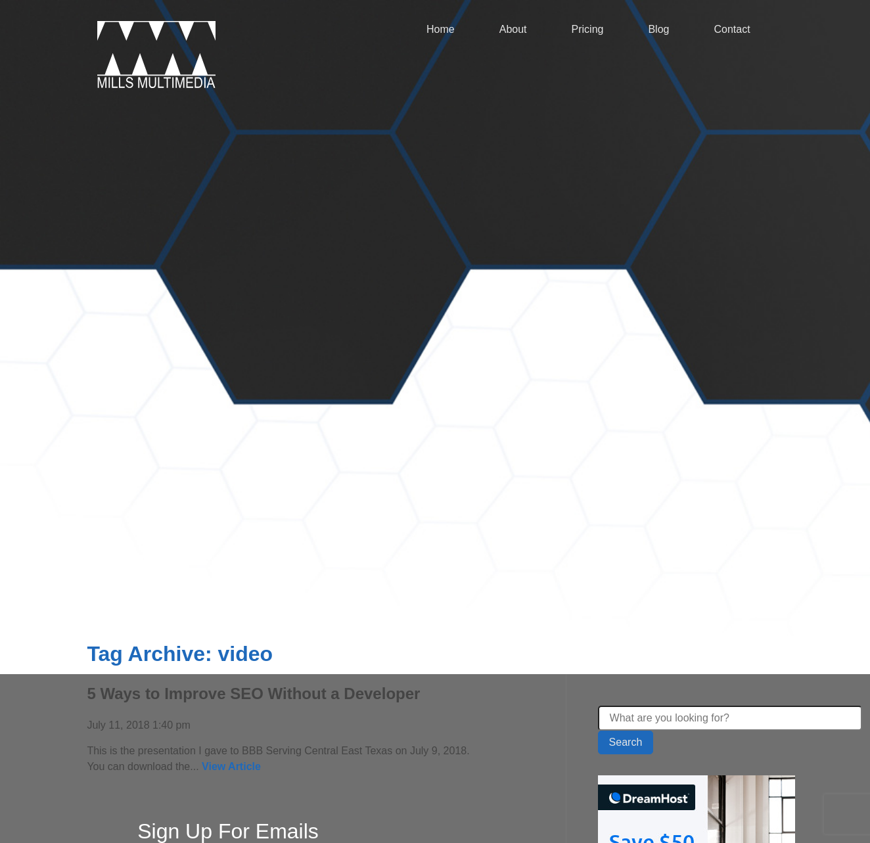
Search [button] (626, 742)
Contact (732, 29)
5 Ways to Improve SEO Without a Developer (253, 693)
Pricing (588, 29)
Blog (658, 29)
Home (440, 29)
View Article (231, 766)
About (513, 29)
